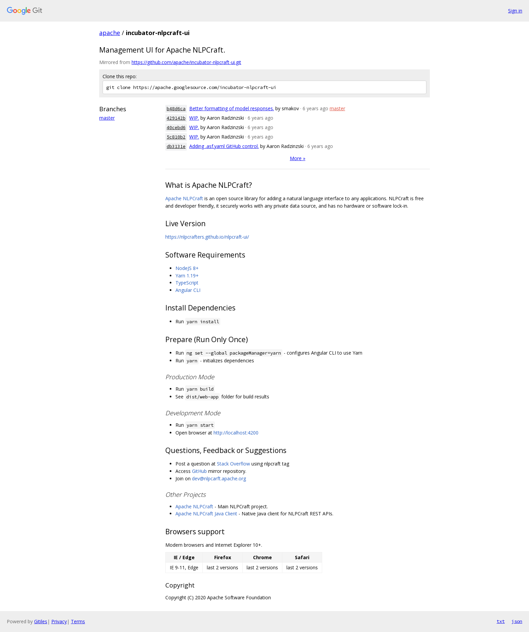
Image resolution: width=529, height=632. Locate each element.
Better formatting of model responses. (231, 108)
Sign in (515, 10)
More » (297, 158)
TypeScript (186, 282)
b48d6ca (176, 109)
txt (501, 621)
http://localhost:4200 (236, 432)
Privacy (59, 621)
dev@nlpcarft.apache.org (219, 478)
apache (109, 33)
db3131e (176, 146)
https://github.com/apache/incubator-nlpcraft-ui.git (186, 62)
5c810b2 (176, 137)
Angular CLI (187, 290)
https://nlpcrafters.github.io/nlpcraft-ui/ (207, 237)
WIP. (194, 118)
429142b (176, 118)
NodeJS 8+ (187, 268)
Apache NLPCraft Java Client (206, 513)
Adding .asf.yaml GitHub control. (224, 146)
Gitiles (40, 621)
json (516, 621)
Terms (78, 621)
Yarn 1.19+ (187, 275)
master (107, 118)
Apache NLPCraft (184, 198)
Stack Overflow (233, 463)
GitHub (199, 471)
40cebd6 (176, 127)
